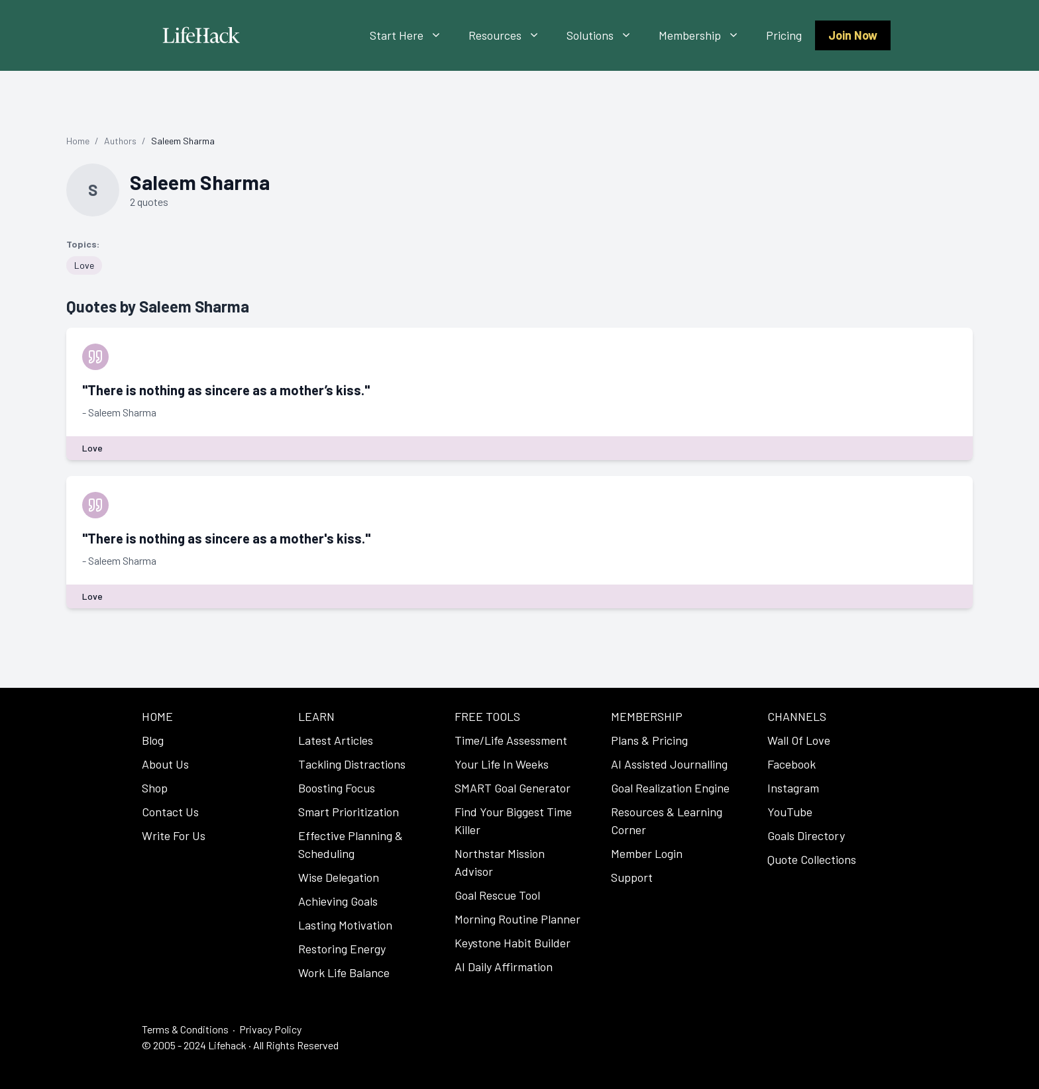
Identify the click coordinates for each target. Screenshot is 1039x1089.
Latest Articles (335, 740)
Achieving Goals (338, 901)
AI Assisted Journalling (669, 764)
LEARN (316, 716)
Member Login (647, 853)
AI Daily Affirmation (504, 966)
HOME (157, 716)
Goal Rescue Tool (497, 895)
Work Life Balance (344, 972)
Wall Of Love (798, 740)
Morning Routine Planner (517, 919)
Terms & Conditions (185, 1029)
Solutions (606, 35)
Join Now (852, 35)
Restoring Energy (342, 948)
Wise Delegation (338, 877)
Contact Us (170, 811)
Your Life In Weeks (502, 764)
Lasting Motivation (345, 925)
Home (77, 140)
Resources (510, 35)
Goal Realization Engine (670, 788)
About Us (165, 764)
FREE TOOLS (487, 716)
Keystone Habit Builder (513, 942)
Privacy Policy (270, 1029)
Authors (120, 140)
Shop (155, 788)
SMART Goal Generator (513, 788)
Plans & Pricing (649, 740)
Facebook (791, 764)
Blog (153, 740)
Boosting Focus (336, 788)
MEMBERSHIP (647, 716)
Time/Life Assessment (511, 740)
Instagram (793, 788)
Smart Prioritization (348, 811)
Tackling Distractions (352, 764)
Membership (706, 35)
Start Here (412, 35)
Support (632, 877)
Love (84, 265)
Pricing (784, 35)
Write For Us (173, 835)
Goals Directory (806, 835)
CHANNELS (796, 716)
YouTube (789, 811)
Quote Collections (811, 859)
